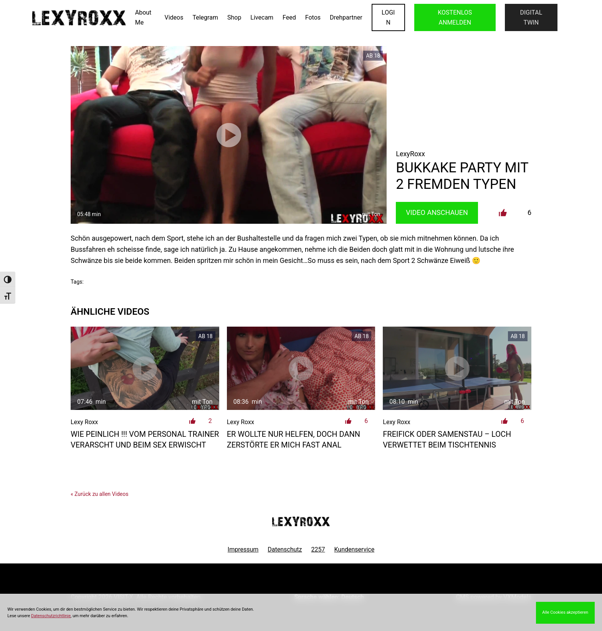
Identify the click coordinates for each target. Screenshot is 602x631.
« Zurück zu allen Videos (99, 494)
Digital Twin (531, 17)
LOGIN (388, 17)
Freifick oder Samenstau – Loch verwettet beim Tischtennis (447, 439)
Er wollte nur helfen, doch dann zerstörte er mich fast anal (293, 439)
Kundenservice (354, 549)
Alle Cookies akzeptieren (565, 612)
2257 (318, 549)
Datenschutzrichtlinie (51, 615)
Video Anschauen (437, 212)
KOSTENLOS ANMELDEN (455, 17)
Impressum (243, 549)
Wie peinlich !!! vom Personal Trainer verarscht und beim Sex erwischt (145, 439)
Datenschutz (285, 549)
